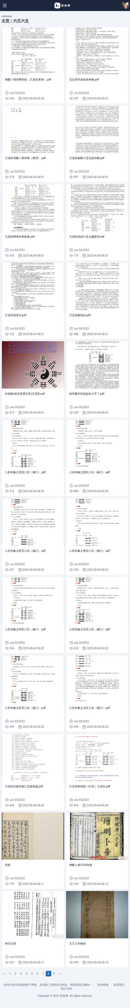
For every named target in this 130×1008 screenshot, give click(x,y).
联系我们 (119, 984)
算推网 (64, 995)
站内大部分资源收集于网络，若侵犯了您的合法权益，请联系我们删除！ (48, 984)
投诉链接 (102, 984)
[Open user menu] (125, 5)
